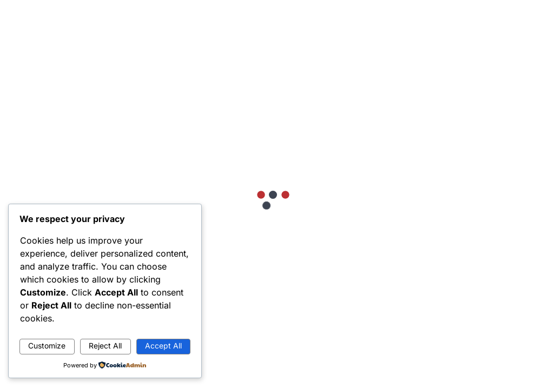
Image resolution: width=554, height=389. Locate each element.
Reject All (105, 345)
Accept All (163, 345)
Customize (46, 345)
